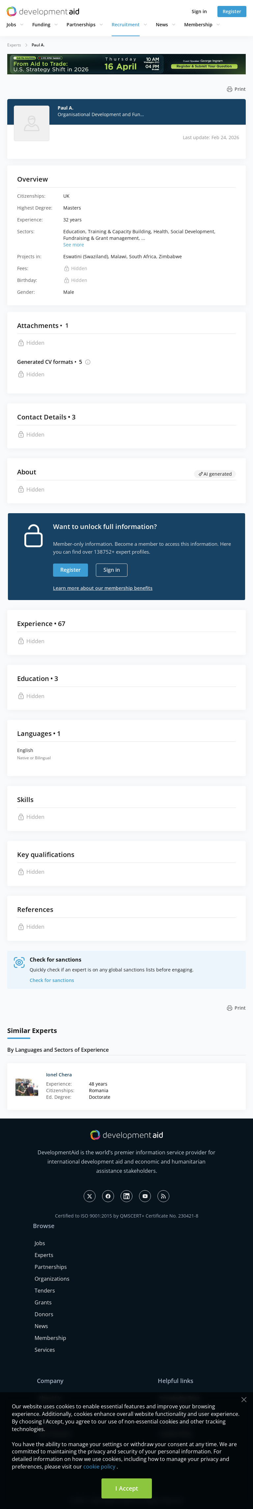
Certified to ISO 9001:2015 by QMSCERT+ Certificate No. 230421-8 (126, 1216)
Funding (41, 24)
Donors (44, 1314)
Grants (43, 1302)
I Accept (126, 1488)
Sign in (199, 11)
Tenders (45, 1290)
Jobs (11, 24)
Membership (198, 24)
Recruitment (126, 24)
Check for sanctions (52, 980)
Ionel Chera (59, 1074)
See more (73, 244)
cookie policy (99, 1466)
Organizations (52, 1278)
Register (232, 11)
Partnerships (81, 24)
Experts (14, 45)
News (162, 24)
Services (45, 1349)
